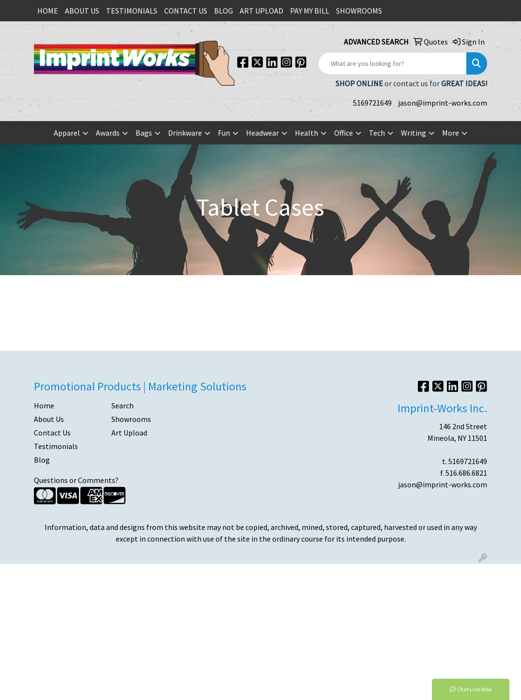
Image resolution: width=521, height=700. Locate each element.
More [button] (450, 133)
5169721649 (372, 103)
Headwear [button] (262, 133)
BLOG (223, 11)
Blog (42, 460)
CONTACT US (185, 11)
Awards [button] (108, 133)
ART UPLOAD (261, 11)
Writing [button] (413, 133)
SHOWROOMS (359, 11)
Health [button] (306, 133)
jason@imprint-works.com (442, 103)
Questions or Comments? (76, 480)
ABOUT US (82, 11)
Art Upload (129, 432)
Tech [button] (377, 133)
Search (122, 405)
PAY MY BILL (309, 11)
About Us (49, 419)
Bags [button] (144, 133)
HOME (47, 11)
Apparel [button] (67, 133)
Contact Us (52, 432)
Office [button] (343, 133)
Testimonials (56, 446)
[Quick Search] (392, 63)
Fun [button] (224, 133)
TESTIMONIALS (131, 11)
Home (44, 405)
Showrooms (131, 419)
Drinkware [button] (185, 133)
